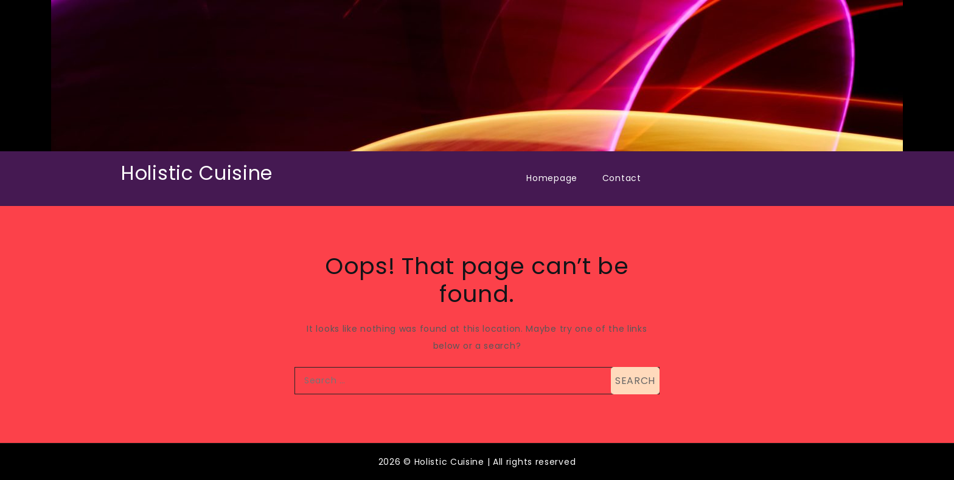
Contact (621, 178)
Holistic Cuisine (197, 173)
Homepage (551, 178)
